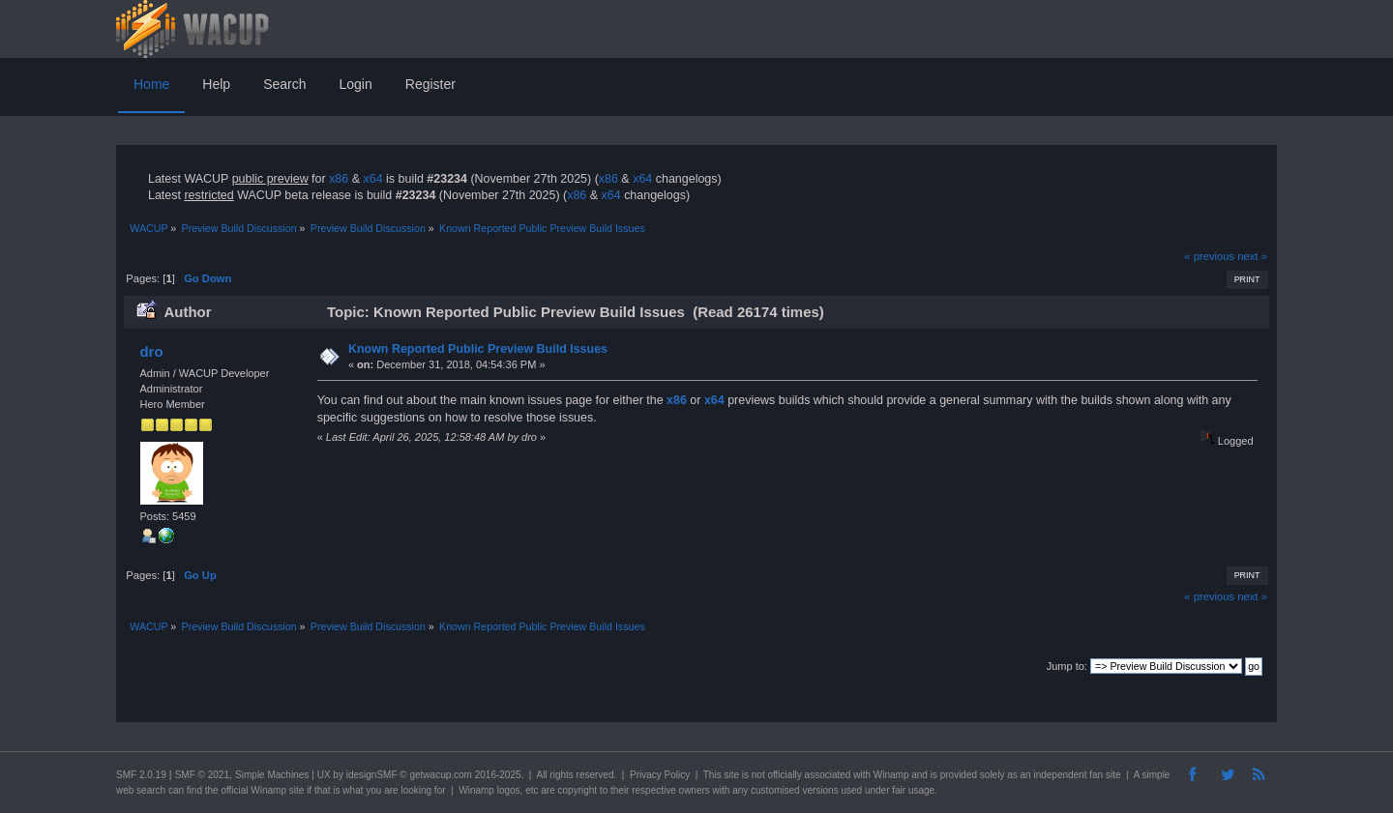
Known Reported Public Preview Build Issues (478, 349)
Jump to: (1067, 666)
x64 (372, 179)
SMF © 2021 (202, 774)
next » (1252, 256)
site (731, 774)
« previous (1209, 256)
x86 (338, 179)
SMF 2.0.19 (141, 774)
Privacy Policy (660, 774)
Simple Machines (272, 774)
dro (151, 351)
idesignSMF (372, 774)
